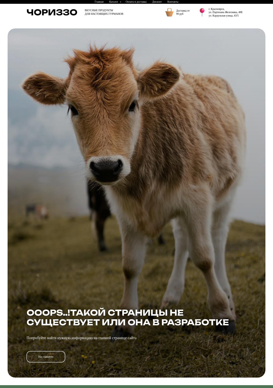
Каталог (114, 1)
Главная (99, 1)
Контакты (172, 1)
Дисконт (157, 1)
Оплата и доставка (136, 1)
